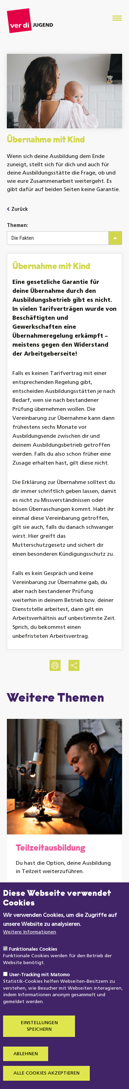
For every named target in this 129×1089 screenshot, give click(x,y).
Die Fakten (22, 238)
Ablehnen (25, 1072)
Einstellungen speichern (39, 1044)
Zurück (19, 209)
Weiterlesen (43, 890)
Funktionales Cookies (33, 967)
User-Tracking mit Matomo (39, 993)
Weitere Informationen (29, 950)
